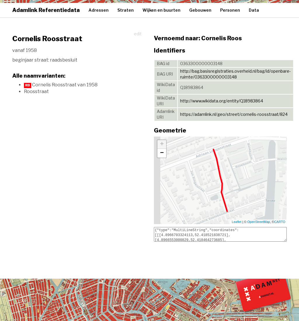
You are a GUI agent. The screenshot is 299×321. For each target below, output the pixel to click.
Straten (125, 10)
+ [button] (162, 144)
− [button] (162, 153)
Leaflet (236, 222)
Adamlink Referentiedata (46, 10)
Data (254, 10)
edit (138, 33)
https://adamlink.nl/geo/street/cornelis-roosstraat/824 (234, 114)
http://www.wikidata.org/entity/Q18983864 (221, 100)
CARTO (279, 222)
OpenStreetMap (258, 222)
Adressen (98, 10)
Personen (230, 10)
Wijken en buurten (161, 10)
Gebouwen (200, 10)
